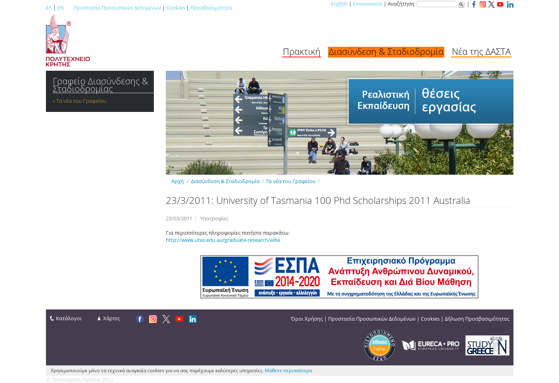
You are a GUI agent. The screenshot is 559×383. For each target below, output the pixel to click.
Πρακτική (301, 51)
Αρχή (177, 181)
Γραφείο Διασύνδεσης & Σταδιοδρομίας (100, 84)
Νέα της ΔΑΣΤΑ (481, 51)
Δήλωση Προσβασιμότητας (477, 318)
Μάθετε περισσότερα (288, 370)
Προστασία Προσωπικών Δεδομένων (117, 7)
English (339, 3)
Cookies (175, 7)
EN (60, 7)
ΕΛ (49, 7)
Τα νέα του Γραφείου (81, 100)
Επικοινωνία (367, 3)
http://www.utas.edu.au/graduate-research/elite (223, 239)
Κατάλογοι (69, 318)
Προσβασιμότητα (211, 7)
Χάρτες (111, 318)
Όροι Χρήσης (307, 318)
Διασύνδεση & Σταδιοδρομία (386, 51)
